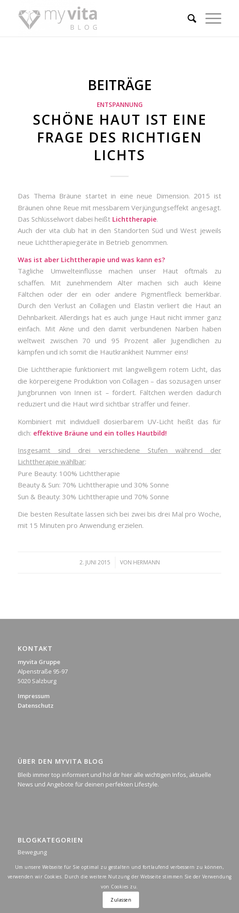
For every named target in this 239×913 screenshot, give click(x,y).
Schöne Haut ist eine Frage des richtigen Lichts (120, 137)
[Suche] (187, 18)
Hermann (146, 562)
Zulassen (120, 900)
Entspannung (120, 105)
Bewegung (32, 852)
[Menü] (208, 18)
